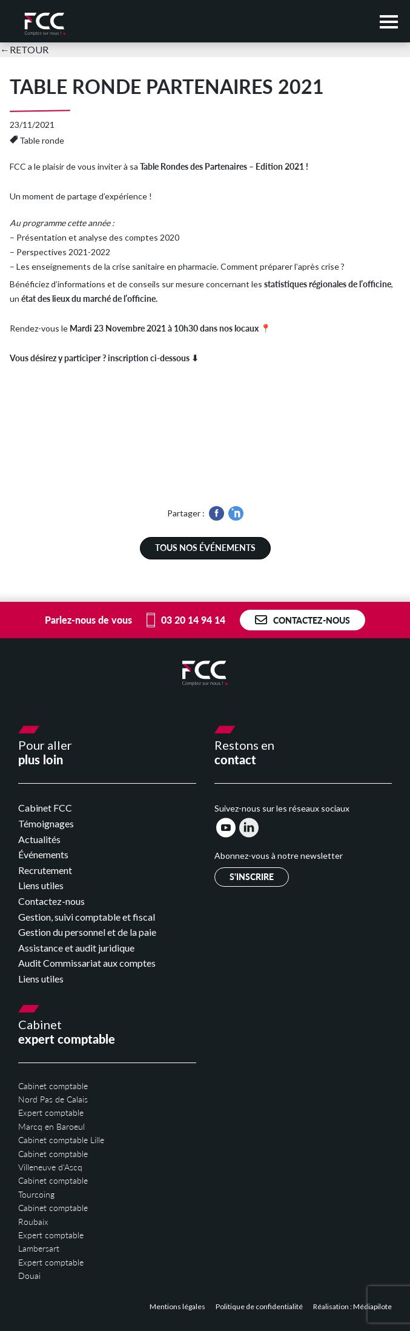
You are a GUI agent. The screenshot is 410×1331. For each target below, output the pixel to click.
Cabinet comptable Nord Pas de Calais (53, 1092)
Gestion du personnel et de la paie (87, 932)
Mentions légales (178, 1306)
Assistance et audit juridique (76, 947)
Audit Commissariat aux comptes (87, 963)
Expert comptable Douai (51, 1269)
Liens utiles (41, 885)
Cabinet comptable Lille (61, 1140)
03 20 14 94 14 (186, 620)
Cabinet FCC (45, 807)
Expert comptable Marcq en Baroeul (51, 1119)
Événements (43, 854)
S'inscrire (252, 877)
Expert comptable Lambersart (51, 1241)
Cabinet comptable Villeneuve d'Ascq (53, 1160)
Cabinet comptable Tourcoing (53, 1187)
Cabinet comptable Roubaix (53, 1214)
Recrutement (45, 870)
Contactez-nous (302, 620)
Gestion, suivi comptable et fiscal (86, 916)
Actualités (39, 839)
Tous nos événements (205, 547)
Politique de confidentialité (260, 1306)
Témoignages (46, 823)
